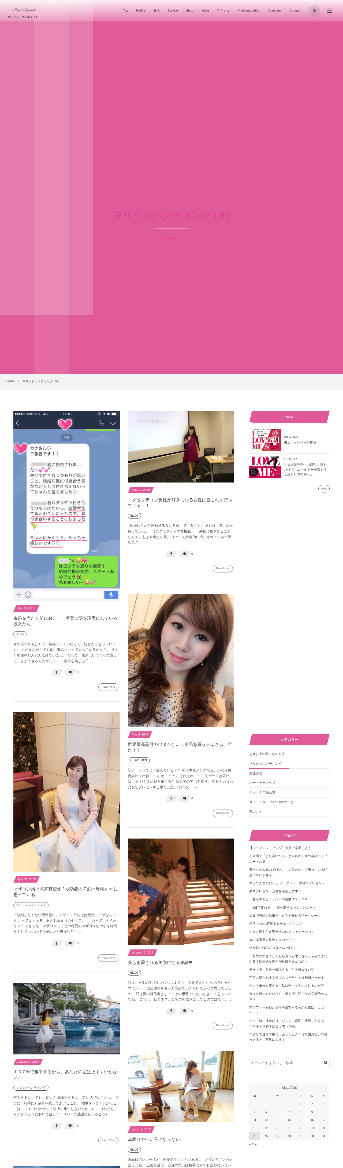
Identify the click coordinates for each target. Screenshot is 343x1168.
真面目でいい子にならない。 (156, 1143)
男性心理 (255, 773)
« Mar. (253, 1144)
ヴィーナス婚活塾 (262, 792)
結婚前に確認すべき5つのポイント (274, 948)
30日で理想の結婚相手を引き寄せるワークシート (285, 915)
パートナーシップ (262, 783)
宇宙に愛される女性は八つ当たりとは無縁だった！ (286, 978)
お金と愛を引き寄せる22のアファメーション (282, 932)
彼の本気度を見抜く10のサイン (272, 940)
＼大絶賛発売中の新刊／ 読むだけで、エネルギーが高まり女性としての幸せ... (305, 469)
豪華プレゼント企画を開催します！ (275, 891)
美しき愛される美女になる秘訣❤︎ (160, 965)
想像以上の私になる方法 (267, 754)
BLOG (20, 634)
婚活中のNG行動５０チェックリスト (276, 924)
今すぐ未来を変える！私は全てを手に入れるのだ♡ (286, 986)
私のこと (255, 812)
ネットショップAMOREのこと (271, 802)
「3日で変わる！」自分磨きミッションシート (282, 907)
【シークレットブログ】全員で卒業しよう (280, 848)
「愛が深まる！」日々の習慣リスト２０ (278, 899)
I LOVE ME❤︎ (138, 763)
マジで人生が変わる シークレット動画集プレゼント (287, 883)
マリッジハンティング (31, 908)
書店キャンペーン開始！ (302, 442)
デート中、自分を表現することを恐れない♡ (281, 969)
